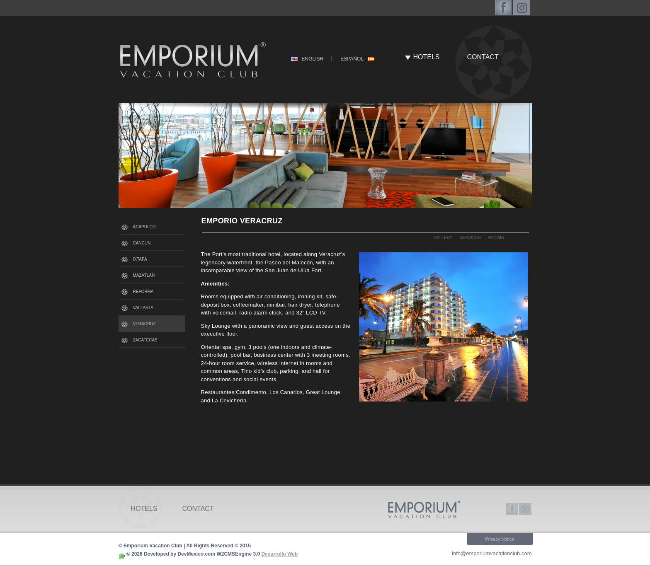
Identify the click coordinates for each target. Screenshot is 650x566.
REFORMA (143, 291)
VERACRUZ (144, 324)
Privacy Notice (499, 539)
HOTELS (426, 56)
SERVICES (470, 237)
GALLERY (443, 237)
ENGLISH (313, 59)
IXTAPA (140, 259)
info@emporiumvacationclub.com (491, 553)
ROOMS (496, 237)
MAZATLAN (144, 275)
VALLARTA (143, 307)
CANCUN (142, 243)
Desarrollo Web (279, 554)
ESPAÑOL (352, 59)
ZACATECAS (145, 340)
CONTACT (483, 56)
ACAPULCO (144, 227)
